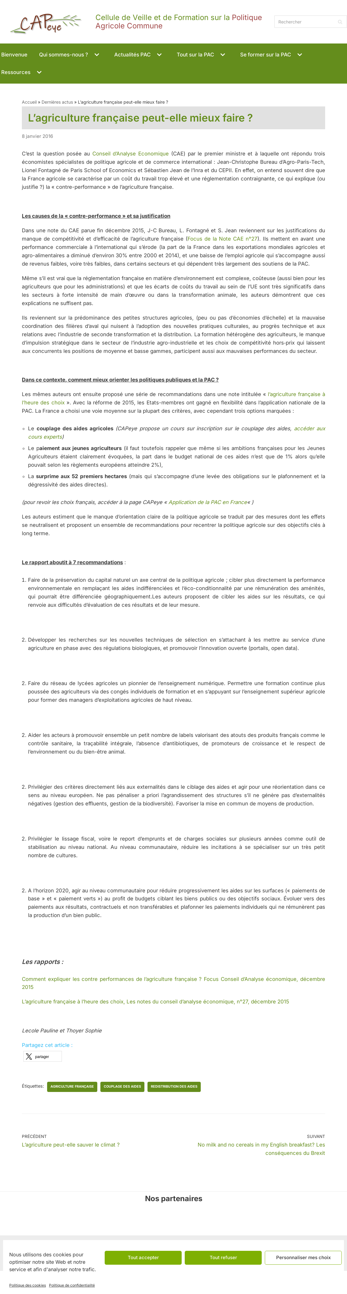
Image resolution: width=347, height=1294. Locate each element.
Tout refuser (223, 1257)
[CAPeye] (135, 22)
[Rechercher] (310, 21)
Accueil (29, 102)
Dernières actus (57, 102)
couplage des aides (123, 1109)
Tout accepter (143, 1257)
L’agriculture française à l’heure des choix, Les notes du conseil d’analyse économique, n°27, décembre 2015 (156, 1024)
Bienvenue (14, 55)
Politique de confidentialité (72, 1285)
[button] (96, 54)
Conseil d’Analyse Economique (130, 154)
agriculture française (73, 1109)
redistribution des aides (174, 1109)
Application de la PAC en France (210, 522)
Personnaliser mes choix (303, 1257)
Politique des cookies (27, 1285)
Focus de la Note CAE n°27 (222, 240)
